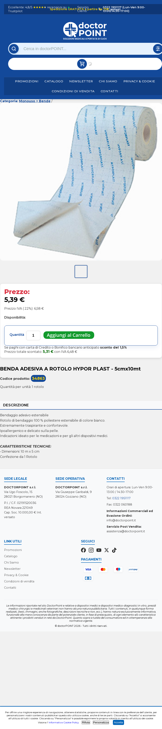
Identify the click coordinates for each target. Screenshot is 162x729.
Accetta (118, 722)
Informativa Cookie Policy (64, 722)
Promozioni (26, 81)
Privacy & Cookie (139, 81)
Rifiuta (86, 722)
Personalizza (101, 722)
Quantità (17, 335)
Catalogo (53, 81)
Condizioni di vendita (73, 91)
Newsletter (81, 81)
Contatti (109, 91)
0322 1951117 (121, 498)
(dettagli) (115, 9)
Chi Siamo (108, 81)
